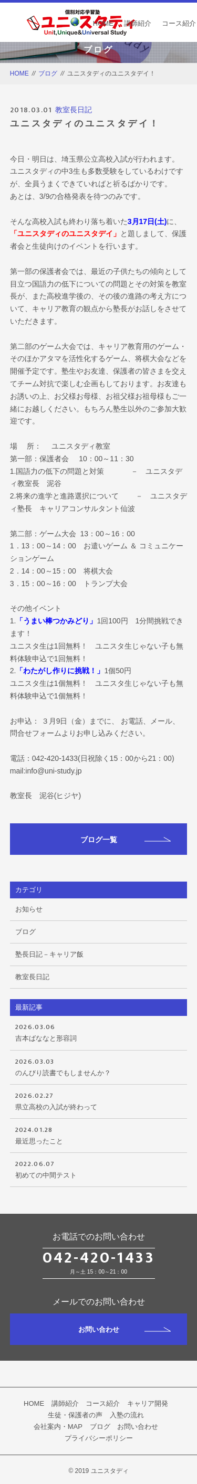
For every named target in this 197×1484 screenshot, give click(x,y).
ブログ (47, 73)
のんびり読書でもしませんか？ (98, 1066)
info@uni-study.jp (53, 771)
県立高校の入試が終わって (98, 1100)
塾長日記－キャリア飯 (49, 954)
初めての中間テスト (98, 1168)
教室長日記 (73, 109)
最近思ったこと (98, 1134)
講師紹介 (137, 23)
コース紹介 (179, 23)
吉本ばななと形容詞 (98, 1031)
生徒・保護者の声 (75, 1415)
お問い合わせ (124, 1329)
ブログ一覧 (125, 839)
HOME (103, 23)
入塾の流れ (127, 1415)
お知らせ (29, 909)
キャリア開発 (147, 1403)
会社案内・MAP (58, 1426)
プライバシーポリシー (99, 1438)
